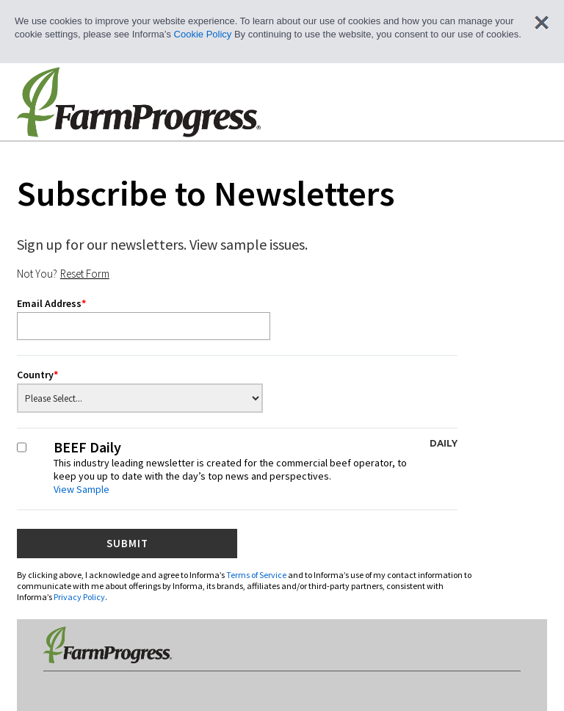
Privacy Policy (79, 596)
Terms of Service (256, 574)
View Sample (81, 489)
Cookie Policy (203, 34)
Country (37, 374)
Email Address (51, 303)
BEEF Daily (256, 467)
